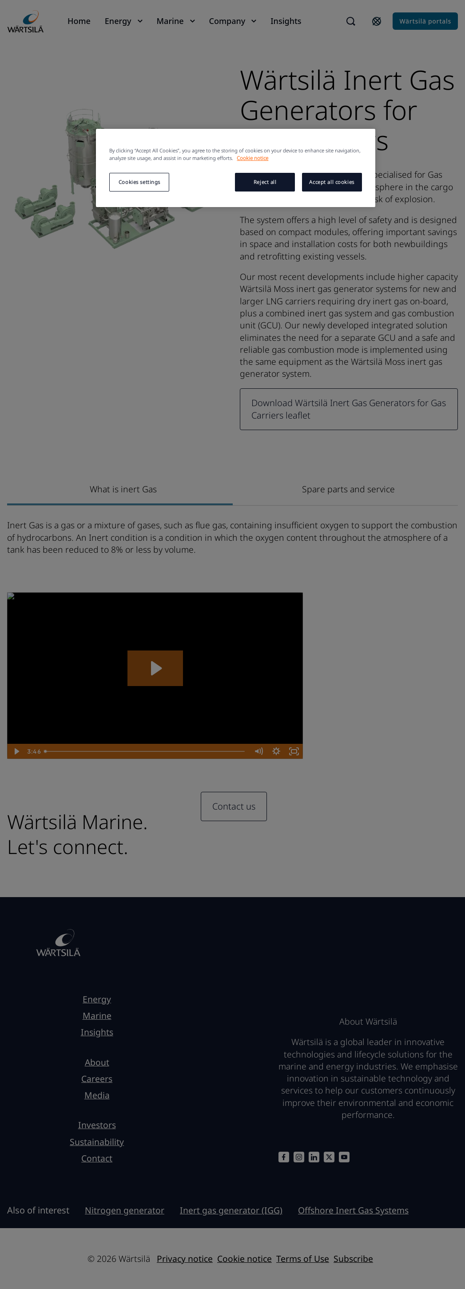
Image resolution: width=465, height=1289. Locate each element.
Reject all (265, 182)
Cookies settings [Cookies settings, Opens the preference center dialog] (139, 182)
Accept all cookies (331, 182)
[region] (235, 168)
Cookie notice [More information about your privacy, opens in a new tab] (252, 158)
